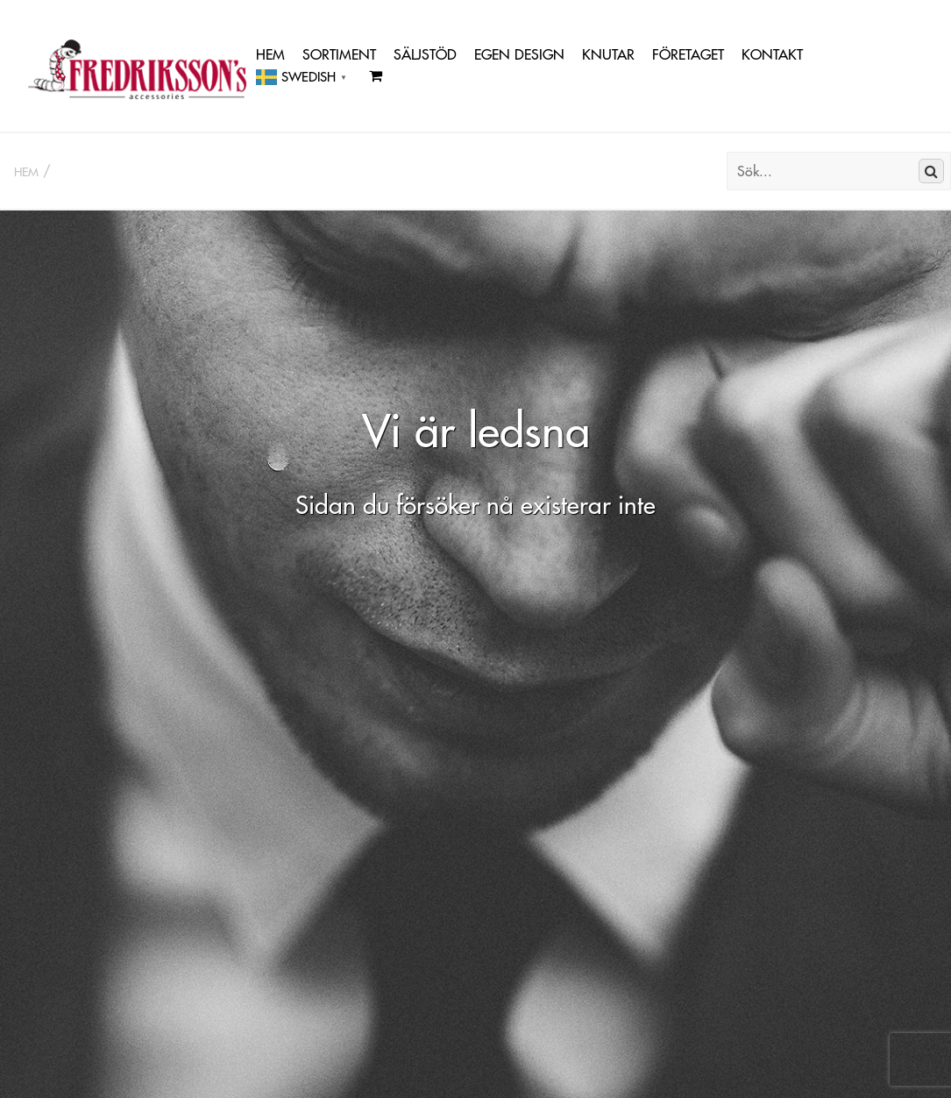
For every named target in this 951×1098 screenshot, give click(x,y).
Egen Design (519, 54)
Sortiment (339, 54)
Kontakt (772, 54)
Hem (270, 54)
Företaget (688, 54)
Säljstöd (425, 54)
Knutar (608, 54)
